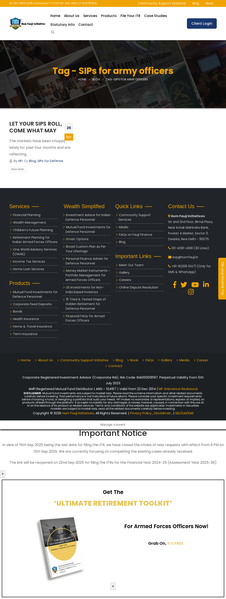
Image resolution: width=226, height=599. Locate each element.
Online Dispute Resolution (138, 287)
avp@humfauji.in (185, 257)
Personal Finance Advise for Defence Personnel (87, 261)
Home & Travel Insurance (32, 326)
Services (90, 15)
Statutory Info (62, 24)
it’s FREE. (175, 543)
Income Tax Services (29, 261)
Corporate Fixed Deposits (32, 304)
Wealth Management (29, 222)
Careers (125, 280)
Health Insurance (26, 319)
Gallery (124, 272)
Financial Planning (26, 215)
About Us (71, 15)
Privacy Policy (141, 413)
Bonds (17, 311)
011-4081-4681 (182, 248)
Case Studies (155, 15)
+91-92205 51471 (183, 266)
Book (209, 3)
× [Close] (3, 474)
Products (109, 15)
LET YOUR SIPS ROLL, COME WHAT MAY (35, 127)
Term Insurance (25, 334)
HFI (20, 161)
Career (202, 360)
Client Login (201, 23)
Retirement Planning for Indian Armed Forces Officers (35, 239)
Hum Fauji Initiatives (78, 413)
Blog (195, 3)
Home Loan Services (28, 269)
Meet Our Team (131, 265)
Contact (85, 24)
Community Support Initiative (162, 3)
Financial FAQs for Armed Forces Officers (85, 318)
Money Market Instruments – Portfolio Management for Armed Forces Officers (88, 275)
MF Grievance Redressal (178, 388)
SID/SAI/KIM (184, 413)
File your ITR (130, 15)
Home (55, 15)
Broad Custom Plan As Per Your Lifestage (86, 248)
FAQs (149, 360)
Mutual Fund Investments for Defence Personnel (35, 294)
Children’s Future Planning (33, 230)
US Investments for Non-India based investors (85, 289)
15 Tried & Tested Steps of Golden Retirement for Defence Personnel (86, 304)
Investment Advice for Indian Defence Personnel (88, 217)
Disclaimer (163, 413)
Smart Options (77, 239)
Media (123, 227)
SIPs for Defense (50, 161)
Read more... (18, 169)
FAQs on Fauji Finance (135, 234)
